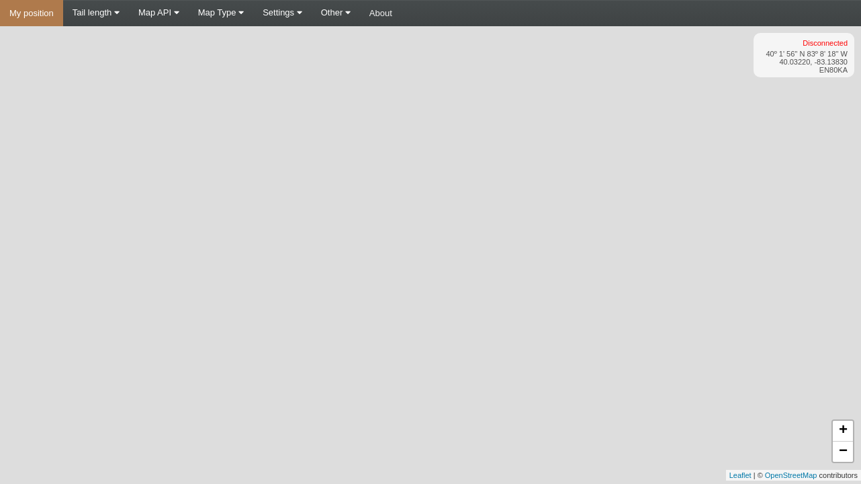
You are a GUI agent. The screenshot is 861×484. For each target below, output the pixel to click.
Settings (282, 12)
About (380, 13)
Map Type (221, 12)
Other (336, 12)
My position (31, 13)
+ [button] (843, 431)
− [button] (843, 452)
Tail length (96, 12)
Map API (158, 12)
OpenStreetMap (791, 475)
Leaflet (740, 475)
